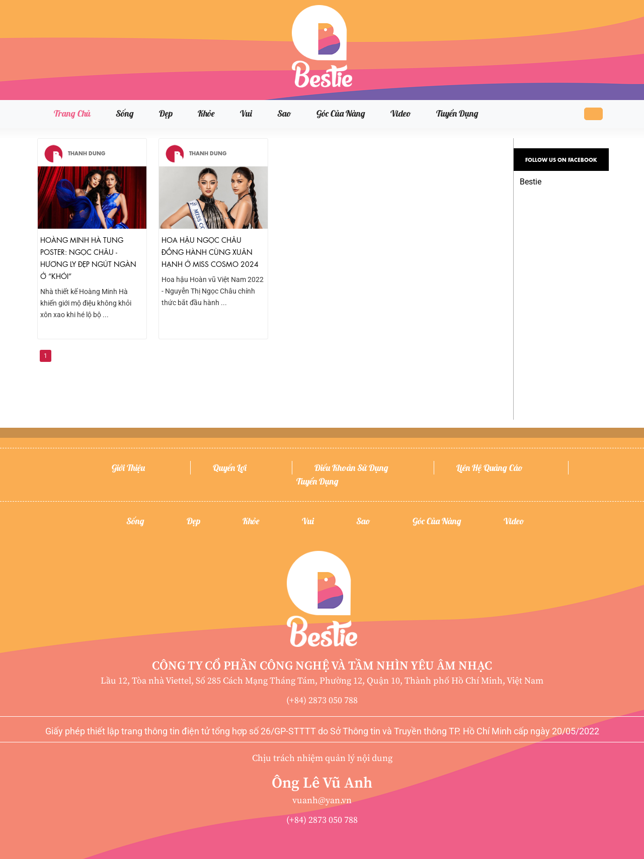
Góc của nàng (340, 113)
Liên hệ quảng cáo (489, 467)
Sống (125, 113)
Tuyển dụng (457, 113)
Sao (284, 113)
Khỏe (206, 113)
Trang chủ (72, 113)
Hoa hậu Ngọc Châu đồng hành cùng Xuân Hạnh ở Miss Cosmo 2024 (210, 251)
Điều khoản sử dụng (351, 467)
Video (400, 113)
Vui (246, 113)
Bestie (530, 181)
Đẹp (166, 113)
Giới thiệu (128, 467)
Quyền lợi (230, 467)
